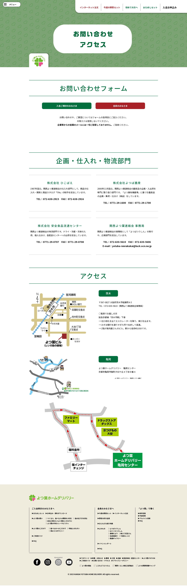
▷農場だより (113, 536)
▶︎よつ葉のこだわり (39, 531)
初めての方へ (131, 7)
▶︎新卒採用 (142, 516)
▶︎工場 (112, 561)
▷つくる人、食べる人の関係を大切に (59, 521)
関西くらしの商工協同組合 (123, 568)
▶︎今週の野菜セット (104, 516)
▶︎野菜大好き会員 (103, 521)
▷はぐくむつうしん (115, 533)
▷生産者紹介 (113, 538)
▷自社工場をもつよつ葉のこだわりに (59, 523)
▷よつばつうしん (114, 531)
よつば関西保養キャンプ (145, 568)
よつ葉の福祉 (85, 568)
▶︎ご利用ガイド (37, 538)
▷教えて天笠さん (125, 536)
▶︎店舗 (118, 561)
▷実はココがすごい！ (56, 533)
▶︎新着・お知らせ (97, 561)
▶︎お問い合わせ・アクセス (101, 563)
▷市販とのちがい (73, 531)
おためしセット (150, 7)
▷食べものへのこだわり (57, 531)
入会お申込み (170, 7)
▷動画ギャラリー (114, 541)
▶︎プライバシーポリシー (119, 563)
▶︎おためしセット (38, 516)
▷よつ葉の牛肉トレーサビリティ (57, 526)
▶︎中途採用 (142, 518)
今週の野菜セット (112, 7)
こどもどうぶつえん (102, 568)
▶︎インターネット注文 (120, 516)
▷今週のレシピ (124, 538)
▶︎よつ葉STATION (148, 561)
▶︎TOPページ (84, 561)
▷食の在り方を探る (80, 521)
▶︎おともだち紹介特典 (105, 526)
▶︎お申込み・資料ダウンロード (56, 516)
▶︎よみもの (101, 531)
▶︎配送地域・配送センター (131, 561)
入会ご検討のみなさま (67, 107)
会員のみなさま (120, 107)
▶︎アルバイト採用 (144, 521)
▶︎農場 (106, 561)
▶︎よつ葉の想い (37, 521)
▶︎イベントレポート (104, 546)
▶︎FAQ (34, 543)
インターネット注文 (89, 7)
